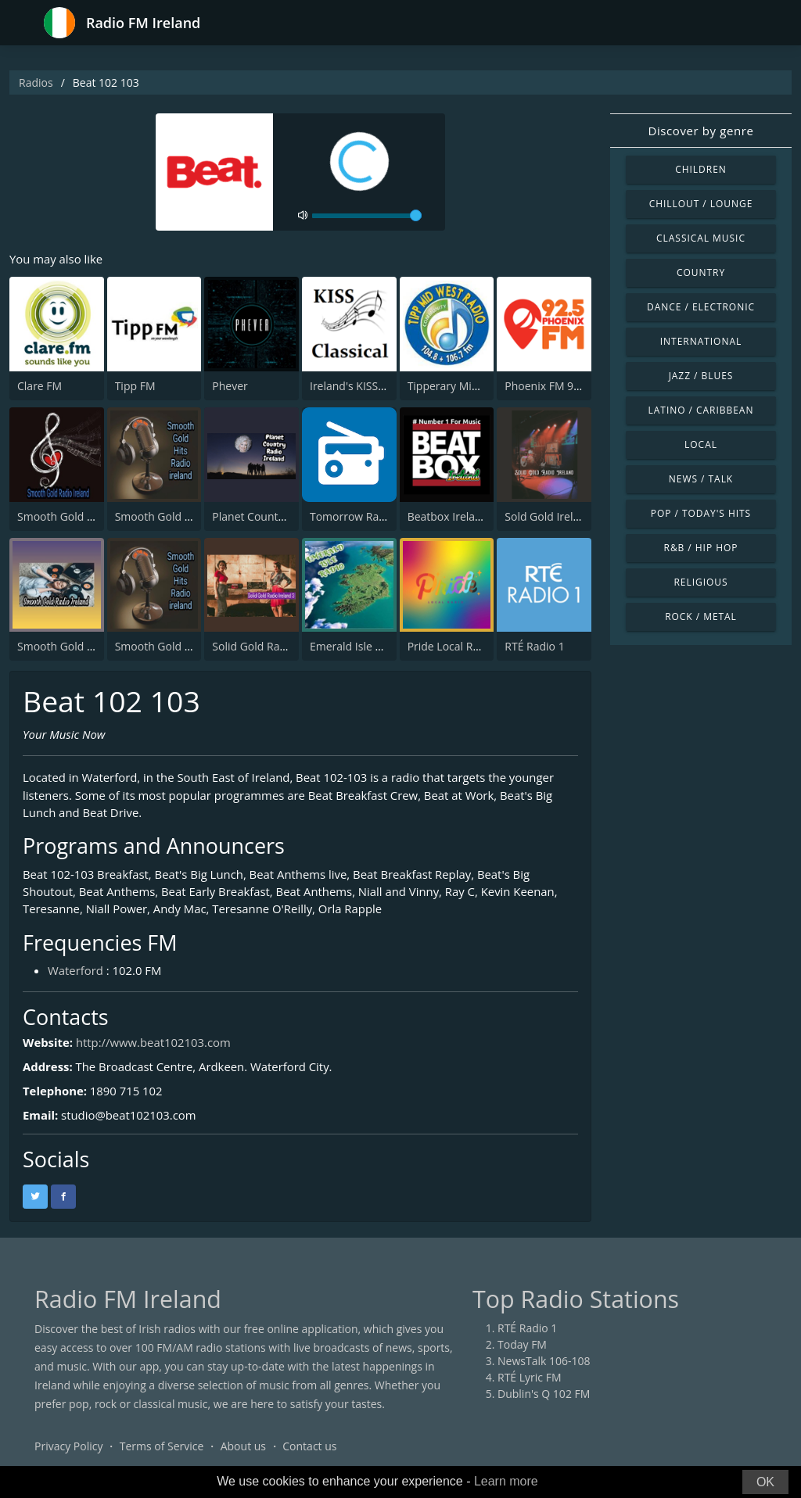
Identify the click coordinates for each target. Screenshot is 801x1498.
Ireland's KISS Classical (367, 385)
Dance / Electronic (701, 307)
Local (700, 444)
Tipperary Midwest (455, 385)
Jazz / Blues (701, 375)
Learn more (506, 1481)
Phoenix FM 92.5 (547, 385)
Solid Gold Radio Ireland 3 (277, 646)
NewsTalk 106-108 (543, 1361)
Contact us (309, 1446)
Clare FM (39, 385)
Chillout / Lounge (701, 203)
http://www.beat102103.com (154, 1043)
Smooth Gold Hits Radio (175, 646)
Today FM (522, 1345)
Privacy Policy (68, 1446)
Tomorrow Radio (352, 516)
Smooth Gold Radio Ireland (86, 646)
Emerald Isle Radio (357, 646)
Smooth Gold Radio (66, 516)
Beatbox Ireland (448, 516)
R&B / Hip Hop (701, 547)
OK (765, 1482)
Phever (229, 385)
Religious (700, 582)
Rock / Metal (701, 616)
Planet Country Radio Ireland (285, 516)
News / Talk (701, 479)
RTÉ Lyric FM (529, 1378)
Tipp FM (135, 385)
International (701, 341)
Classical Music (700, 238)
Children (701, 169)
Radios (36, 82)
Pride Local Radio (451, 646)
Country (701, 272)
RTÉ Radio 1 (534, 646)
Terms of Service (162, 1446)
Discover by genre (700, 130)
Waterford (75, 971)
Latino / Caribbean (701, 410)
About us (243, 1446)
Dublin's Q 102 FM (543, 1394)
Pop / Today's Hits (701, 513)
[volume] (367, 215)
